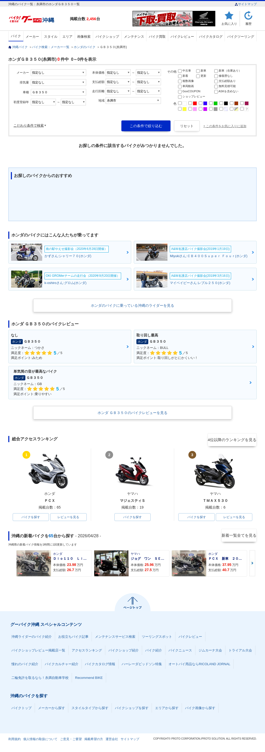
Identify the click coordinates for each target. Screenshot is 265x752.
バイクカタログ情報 (100, 665)
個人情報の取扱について (40, 740)
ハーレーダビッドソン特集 (142, 665)
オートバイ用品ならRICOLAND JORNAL (199, 665)
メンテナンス (134, 37)
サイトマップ (246, 4)
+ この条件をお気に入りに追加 (224, 126)
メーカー (32, 37)
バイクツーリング (240, 37)
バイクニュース (180, 651)
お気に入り (229, 23)
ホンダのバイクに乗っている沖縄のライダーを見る (132, 305)
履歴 (248, 23)
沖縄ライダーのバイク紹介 (31, 638)
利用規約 (14, 740)
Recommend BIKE (89, 679)
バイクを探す (30, 517)
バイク (16, 36)
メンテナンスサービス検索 (115, 638)
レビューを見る (68, 517)
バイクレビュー (182, 37)
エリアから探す (167, 709)
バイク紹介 (153, 651)
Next (252, 564)
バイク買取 (157, 37)
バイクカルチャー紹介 (61, 665)
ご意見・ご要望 (71, 740)
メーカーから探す (51, 709)
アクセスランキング (87, 651)
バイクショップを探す (132, 709)
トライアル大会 (240, 651)
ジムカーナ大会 (210, 651)
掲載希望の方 (93, 740)
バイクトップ (21, 709)
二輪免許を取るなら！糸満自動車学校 (40, 679)
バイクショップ (107, 37)
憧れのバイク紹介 (24, 665)
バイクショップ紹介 (123, 651)
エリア (67, 37)
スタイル (50, 37)
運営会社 (112, 740)
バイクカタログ (211, 37)
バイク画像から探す (200, 709)
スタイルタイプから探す (89, 709)
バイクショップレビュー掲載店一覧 (38, 651)
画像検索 (84, 37)
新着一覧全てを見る (238, 537)
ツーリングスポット (157, 638)
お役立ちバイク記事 (73, 638)
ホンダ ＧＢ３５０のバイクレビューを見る (132, 413)
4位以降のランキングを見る (232, 439)
